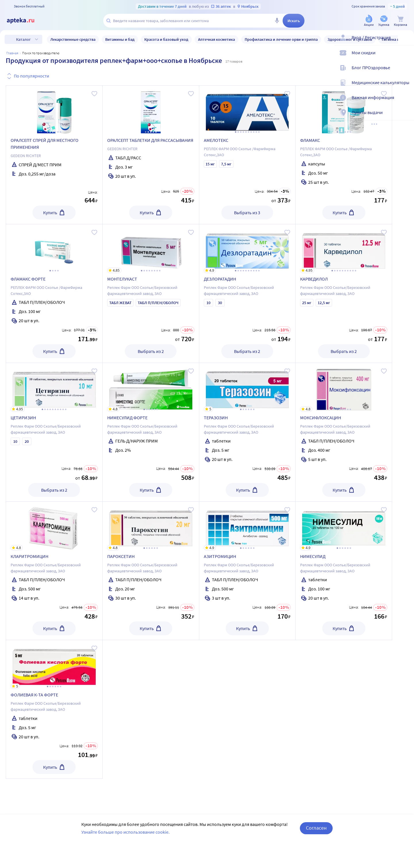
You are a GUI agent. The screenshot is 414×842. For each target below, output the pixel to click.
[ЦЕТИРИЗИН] (54, 387)
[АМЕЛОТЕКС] (247, 110)
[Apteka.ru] (25, 20)
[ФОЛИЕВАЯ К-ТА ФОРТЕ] (54, 664)
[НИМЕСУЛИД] (344, 526)
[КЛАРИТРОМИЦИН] (54, 526)
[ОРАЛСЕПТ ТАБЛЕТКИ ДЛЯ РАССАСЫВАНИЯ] (151, 110)
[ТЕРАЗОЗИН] (247, 387)
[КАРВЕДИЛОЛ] (344, 248)
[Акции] (369, 21)
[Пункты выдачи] (406, 117)
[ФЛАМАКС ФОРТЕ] (54, 248)
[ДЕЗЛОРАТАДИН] (247, 248)
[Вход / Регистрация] (406, 42)
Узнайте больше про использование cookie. (125, 832)
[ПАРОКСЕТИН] (151, 526)
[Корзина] (400, 21)
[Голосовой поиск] (276, 20)
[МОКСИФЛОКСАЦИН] (344, 387)
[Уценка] (383, 21)
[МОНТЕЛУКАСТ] (151, 248)
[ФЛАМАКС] (344, 110)
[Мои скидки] (406, 57)
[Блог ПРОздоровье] (406, 72)
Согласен (316, 827)
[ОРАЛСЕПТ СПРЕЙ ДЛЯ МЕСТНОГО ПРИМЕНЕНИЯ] (54, 110)
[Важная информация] (406, 102)
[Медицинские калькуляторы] (406, 87)
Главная (12, 53)
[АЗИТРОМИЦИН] (247, 526)
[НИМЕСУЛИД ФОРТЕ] (151, 387)
